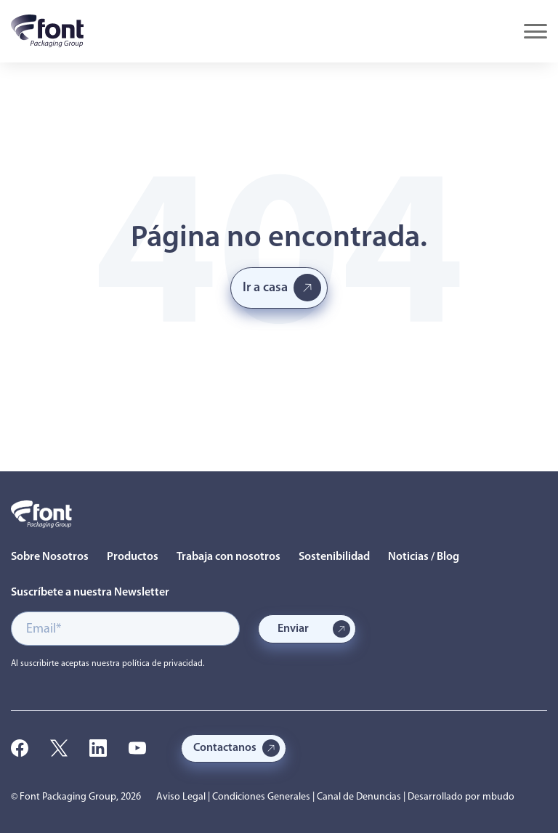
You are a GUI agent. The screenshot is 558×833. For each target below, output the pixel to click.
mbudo (498, 797)
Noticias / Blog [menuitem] (423, 557)
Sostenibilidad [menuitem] (334, 557)
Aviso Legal (181, 797)
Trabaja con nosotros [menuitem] (228, 557)
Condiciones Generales (261, 797)
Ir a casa (265, 288)
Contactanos (224, 748)
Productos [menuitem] (132, 557)
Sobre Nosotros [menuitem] (50, 557)
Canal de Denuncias (359, 797)
